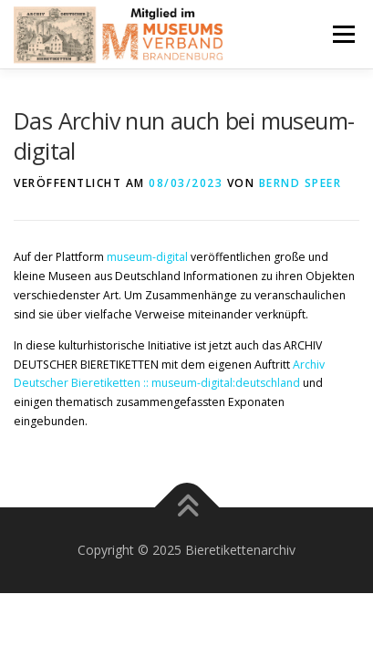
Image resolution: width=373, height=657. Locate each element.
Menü (342, 34)
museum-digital (147, 257)
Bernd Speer (300, 183)
